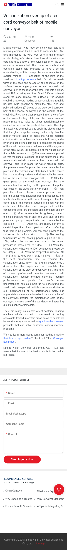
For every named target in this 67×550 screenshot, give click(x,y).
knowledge (28, 482)
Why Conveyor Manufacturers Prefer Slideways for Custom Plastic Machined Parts (50, 498)
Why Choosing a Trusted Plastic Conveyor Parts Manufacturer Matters (19, 498)
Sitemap (39, 543)
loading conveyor (26, 79)
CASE (7, 482)
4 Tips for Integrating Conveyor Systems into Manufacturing (50, 506)
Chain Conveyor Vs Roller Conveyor (14, 490)
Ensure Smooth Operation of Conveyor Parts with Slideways (19, 506)
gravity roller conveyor (51, 321)
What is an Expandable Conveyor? (50, 491)
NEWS (16, 482)
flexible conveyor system (17, 338)
